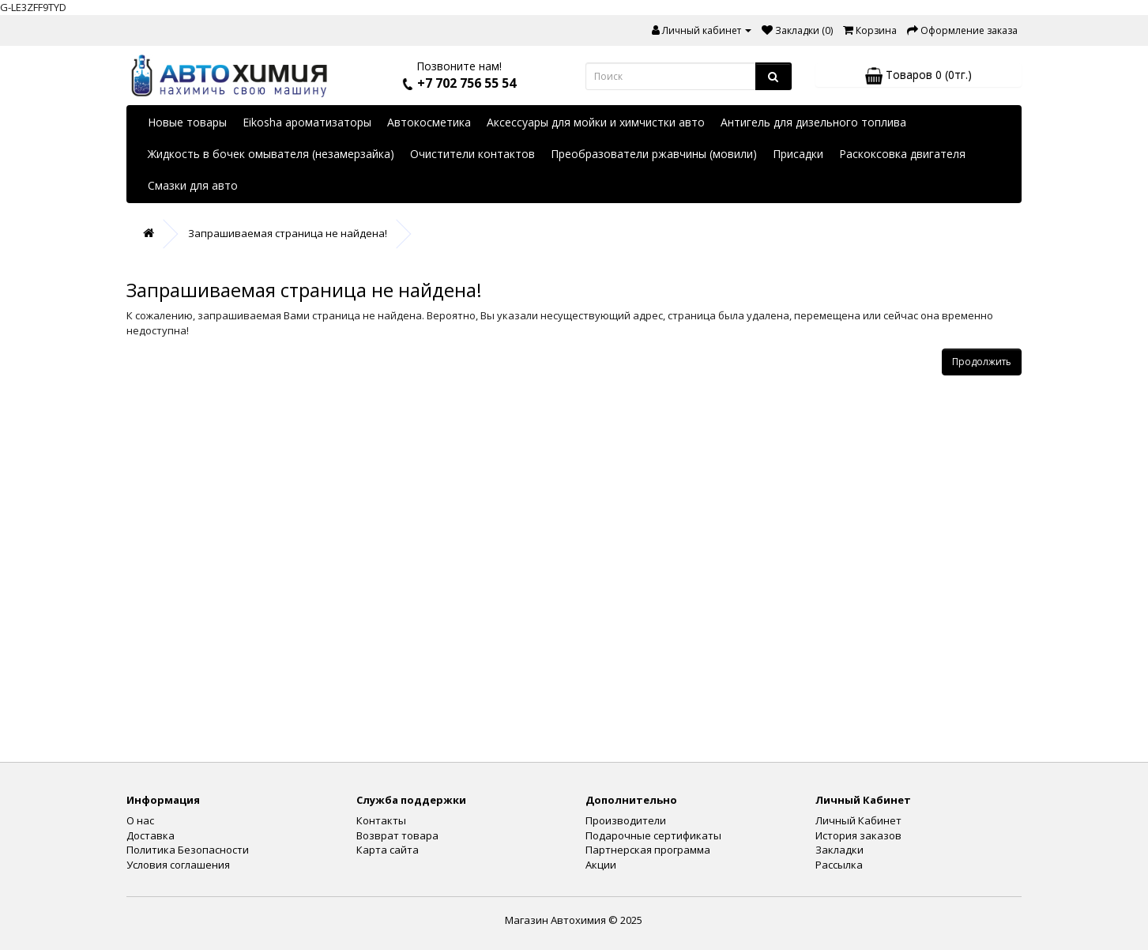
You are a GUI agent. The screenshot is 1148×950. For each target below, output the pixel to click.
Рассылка (839, 865)
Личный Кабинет (858, 820)
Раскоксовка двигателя (902, 153)
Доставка (150, 835)
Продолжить (981, 361)
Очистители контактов (472, 153)
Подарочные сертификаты (653, 835)
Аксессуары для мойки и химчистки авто (596, 122)
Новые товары (187, 122)
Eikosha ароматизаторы (307, 122)
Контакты (381, 820)
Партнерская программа (647, 850)
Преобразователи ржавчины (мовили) (654, 153)
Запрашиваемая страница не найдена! (287, 233)
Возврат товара (397, 835)
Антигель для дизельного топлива (813, 122)
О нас (140, 820)
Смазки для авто (193, 185)
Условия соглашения (178, 865)
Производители (625, 820)
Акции (600, 865)
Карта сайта (387, 850)
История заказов (858, 835)
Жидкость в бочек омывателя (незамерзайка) (271, 153)
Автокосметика (429, 122)
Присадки (798, 153)
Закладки (839, 850)
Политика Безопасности (187, 850)
